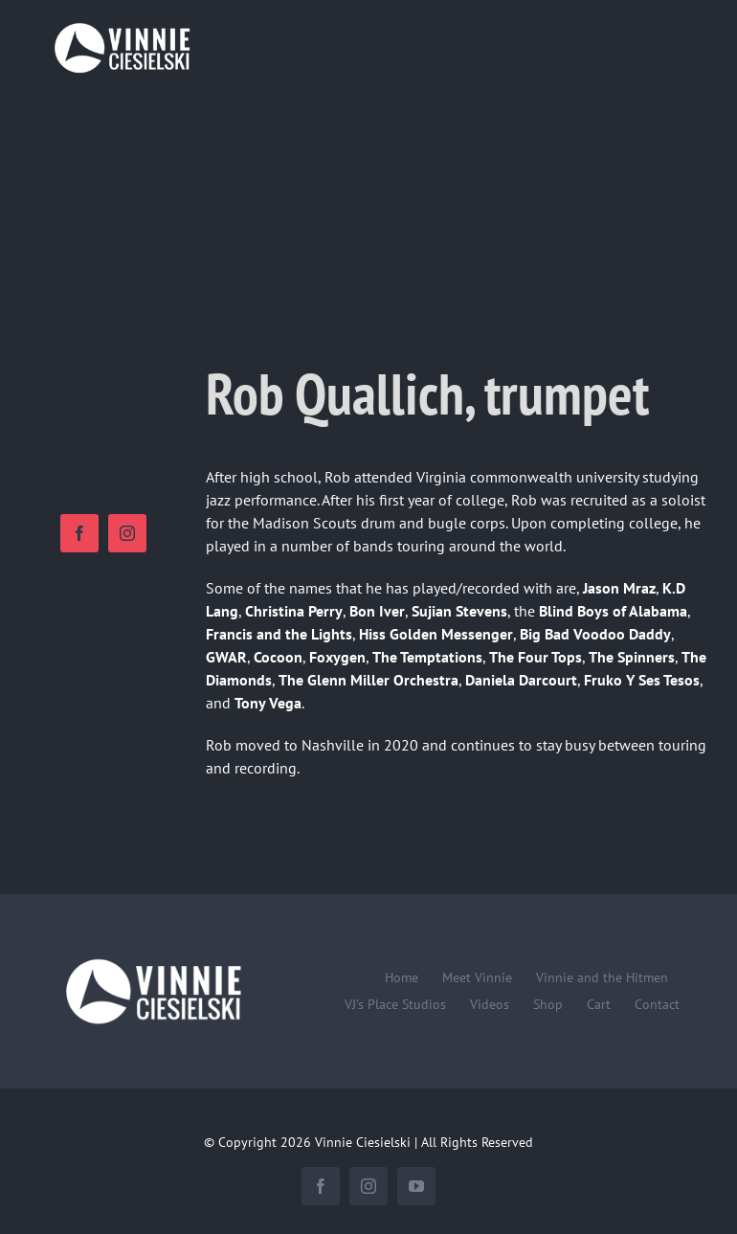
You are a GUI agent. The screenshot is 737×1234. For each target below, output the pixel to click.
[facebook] (79, 533)
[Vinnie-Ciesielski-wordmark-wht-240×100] (152, 959)
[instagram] (127, 533)
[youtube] (416, 1186)
